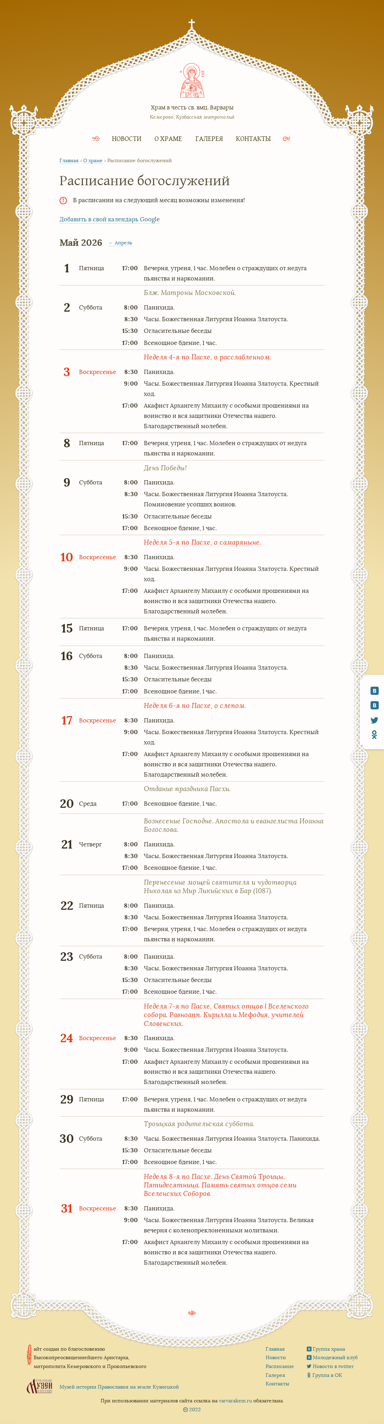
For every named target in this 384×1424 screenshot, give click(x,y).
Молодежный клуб (335, 1357)
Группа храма (329, 1349)
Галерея (209, 138)
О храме (168, 138)
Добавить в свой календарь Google (110, 219)
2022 (195, 1409)
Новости (126, 138)
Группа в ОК (327, 1375)
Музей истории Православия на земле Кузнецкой (119, 1387)
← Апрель (120, 243)
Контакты (253, 138)
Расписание (280, 1366)
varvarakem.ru (235, 1400)
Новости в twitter (333, 1366)
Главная (69, 161)
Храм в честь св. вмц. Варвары (192, 107)
